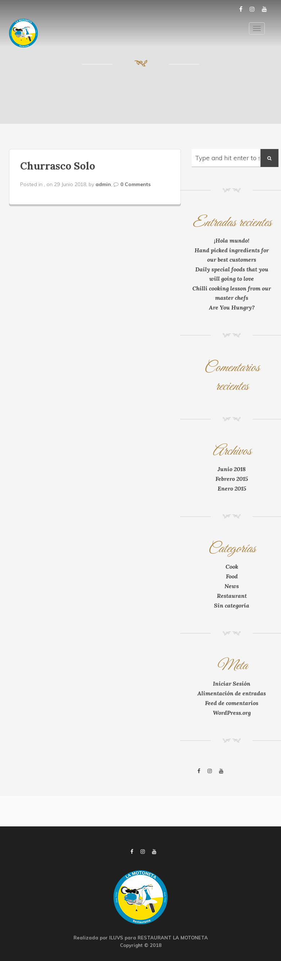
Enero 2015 (232, 488)
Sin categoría (231, 605)
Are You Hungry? (232, 307)
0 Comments (135, 184)
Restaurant (232, 595)
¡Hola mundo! (231, 240)
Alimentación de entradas (231, 693)
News (231, 586)
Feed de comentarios (231, 703)
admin (103, 184)
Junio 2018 (232, 469)
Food (232, 576)
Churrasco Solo (57, 165)
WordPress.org (232, 712)
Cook (232, 566)
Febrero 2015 (231, 478)
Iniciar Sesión (231, 683)
